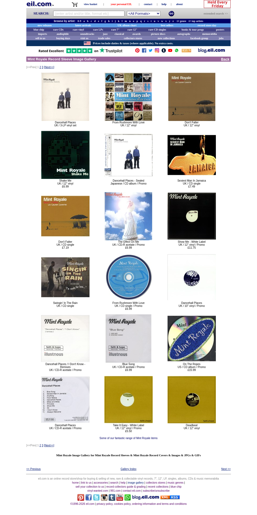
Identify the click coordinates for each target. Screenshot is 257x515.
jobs (221, 38)
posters (220, 29)
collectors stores (133, 38)
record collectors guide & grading (125, 486)
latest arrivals (83, 25)
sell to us (40, 38)
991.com (115, 490)
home (75, 482)
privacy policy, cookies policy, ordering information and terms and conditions (142, 503)
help (164, 4)
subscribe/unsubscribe (156, 490)
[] (49, 67)
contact (148, 4)
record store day (207, 25)
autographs (183, 33)
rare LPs (98, 29)
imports (42, 33)
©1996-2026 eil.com (82, 503)
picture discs (158, 33)
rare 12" (132, 29)
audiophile (63, 33)
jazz (105, 33)
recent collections (158, 486)
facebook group (199, 38)
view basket (90, 4)
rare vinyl (78, 29)
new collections (166, 38)
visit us (84, 38)
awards (136, 33)
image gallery (136, 482)
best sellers (167, 25)
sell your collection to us (90, 486)
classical (119, 33)
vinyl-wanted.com (97, 490)
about (179, 4)
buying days (63, 38)
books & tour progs (192, 29)
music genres (175, 482)
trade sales (104, 38)
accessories (101, 482)
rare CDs (58, 29)
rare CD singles (157, 29)
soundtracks (87, 33)
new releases (45, 25)
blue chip (39, 29)
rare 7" (115, 29)
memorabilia (209, 33)
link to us (86, 482)
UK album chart (127, 25)
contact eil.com (132, 490)
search (114, 482)
